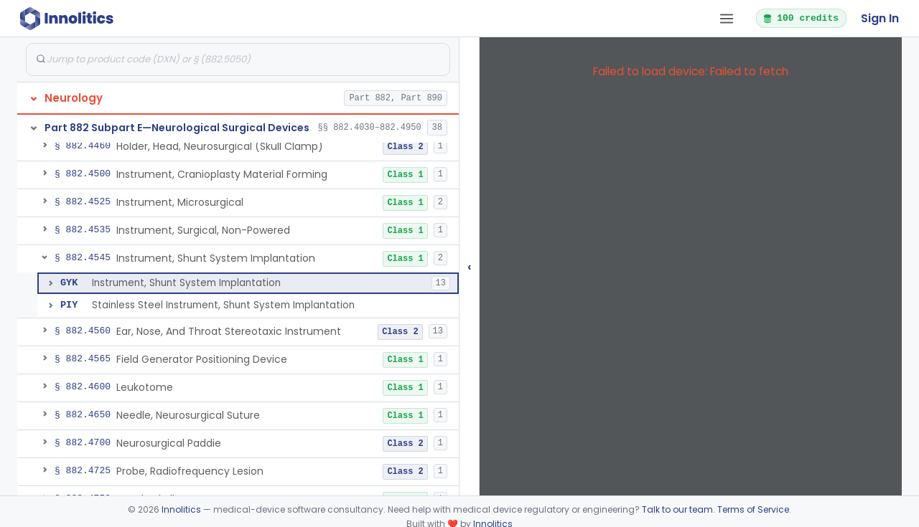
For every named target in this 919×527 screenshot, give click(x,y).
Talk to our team (677, 509)
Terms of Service (753, 509)
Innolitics (181, 509)
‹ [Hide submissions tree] (469, 266)
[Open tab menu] (726, 18)
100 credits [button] (800, 17)
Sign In (880, 18)
